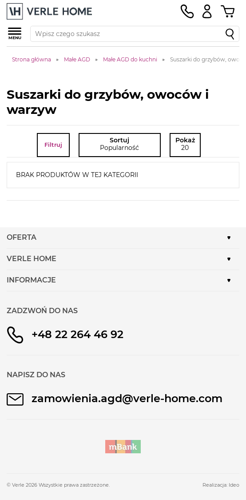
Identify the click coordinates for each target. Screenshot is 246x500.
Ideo (234, 485)
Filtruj (53, 144)
